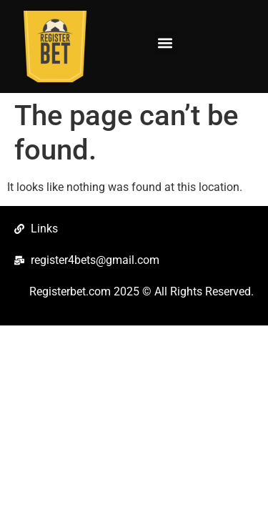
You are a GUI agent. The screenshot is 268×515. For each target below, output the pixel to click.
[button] (165, 43)
